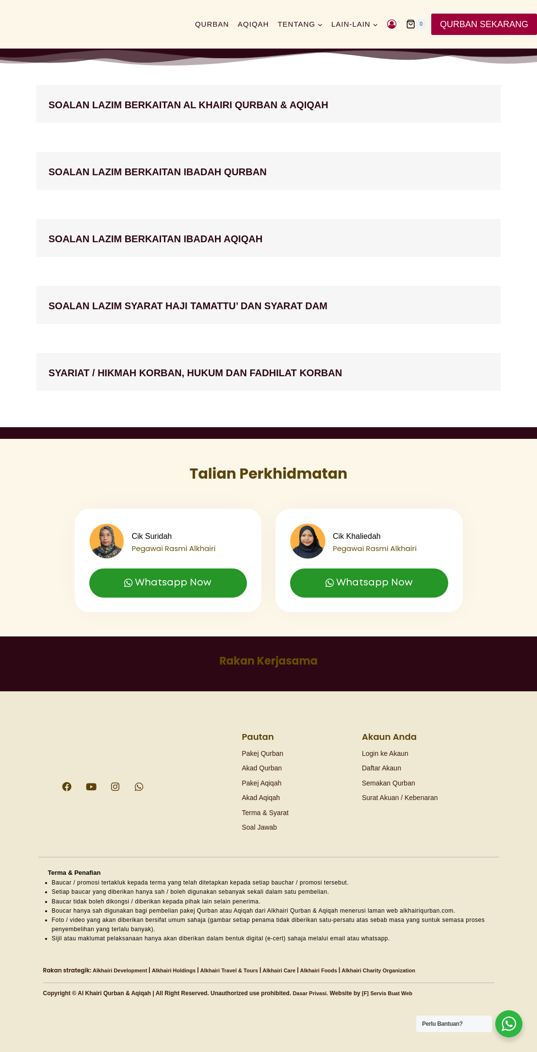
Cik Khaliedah (362, 523)
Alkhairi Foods (337, 970)
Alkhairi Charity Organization (402, 970)
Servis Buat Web (397, 993)
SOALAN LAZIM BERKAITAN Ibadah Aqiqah (198, 237)
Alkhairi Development (122, 970)
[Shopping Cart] (416, 24)
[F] (369, 993)
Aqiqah (253, 24)
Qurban (212, 24)
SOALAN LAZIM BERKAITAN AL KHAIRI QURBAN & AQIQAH (244, 103)
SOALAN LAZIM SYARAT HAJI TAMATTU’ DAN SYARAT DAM (244, 304)
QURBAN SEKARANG (484, 24)
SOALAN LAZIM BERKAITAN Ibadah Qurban (201, 170)
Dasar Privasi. (312, 993)
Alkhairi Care (294, 970)
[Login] (391, 24)
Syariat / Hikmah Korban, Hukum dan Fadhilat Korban (254, 371)
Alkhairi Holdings (181, 970)
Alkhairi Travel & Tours (240, 970)
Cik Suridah (156, 523)
